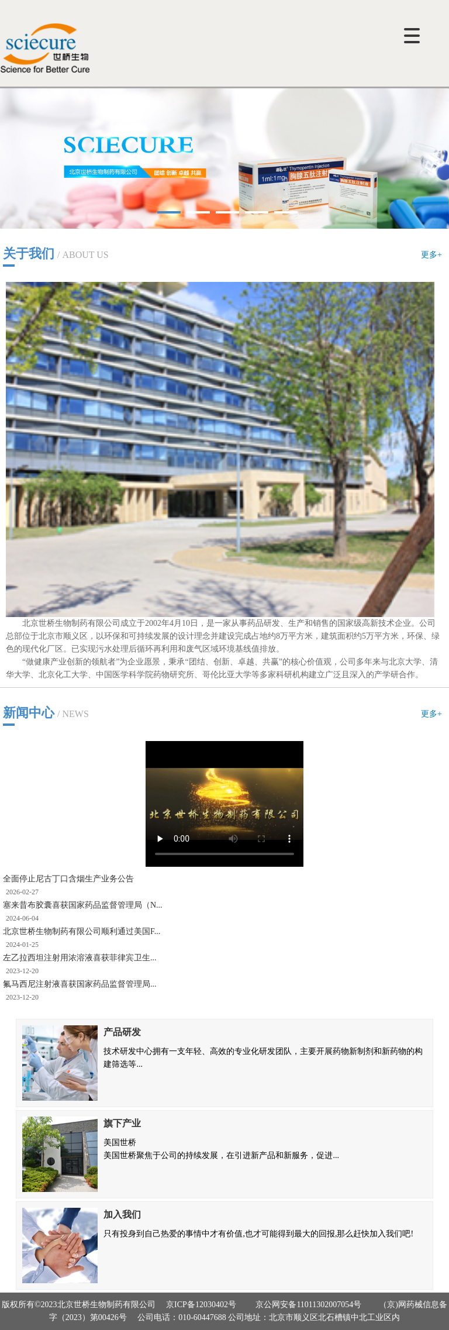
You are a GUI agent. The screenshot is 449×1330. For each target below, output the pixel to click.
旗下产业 (122, 1123)
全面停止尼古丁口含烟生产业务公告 (68, 878)
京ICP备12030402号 (201, 1304)
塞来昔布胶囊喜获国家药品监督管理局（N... (83, 905)
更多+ (431, 254)
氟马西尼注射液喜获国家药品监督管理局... (80, 984)
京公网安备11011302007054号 (308, 1304)
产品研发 (122, 1032)
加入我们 (122, 1214)
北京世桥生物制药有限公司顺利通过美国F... (81, 931)
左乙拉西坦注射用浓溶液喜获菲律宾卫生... (80, 957)
